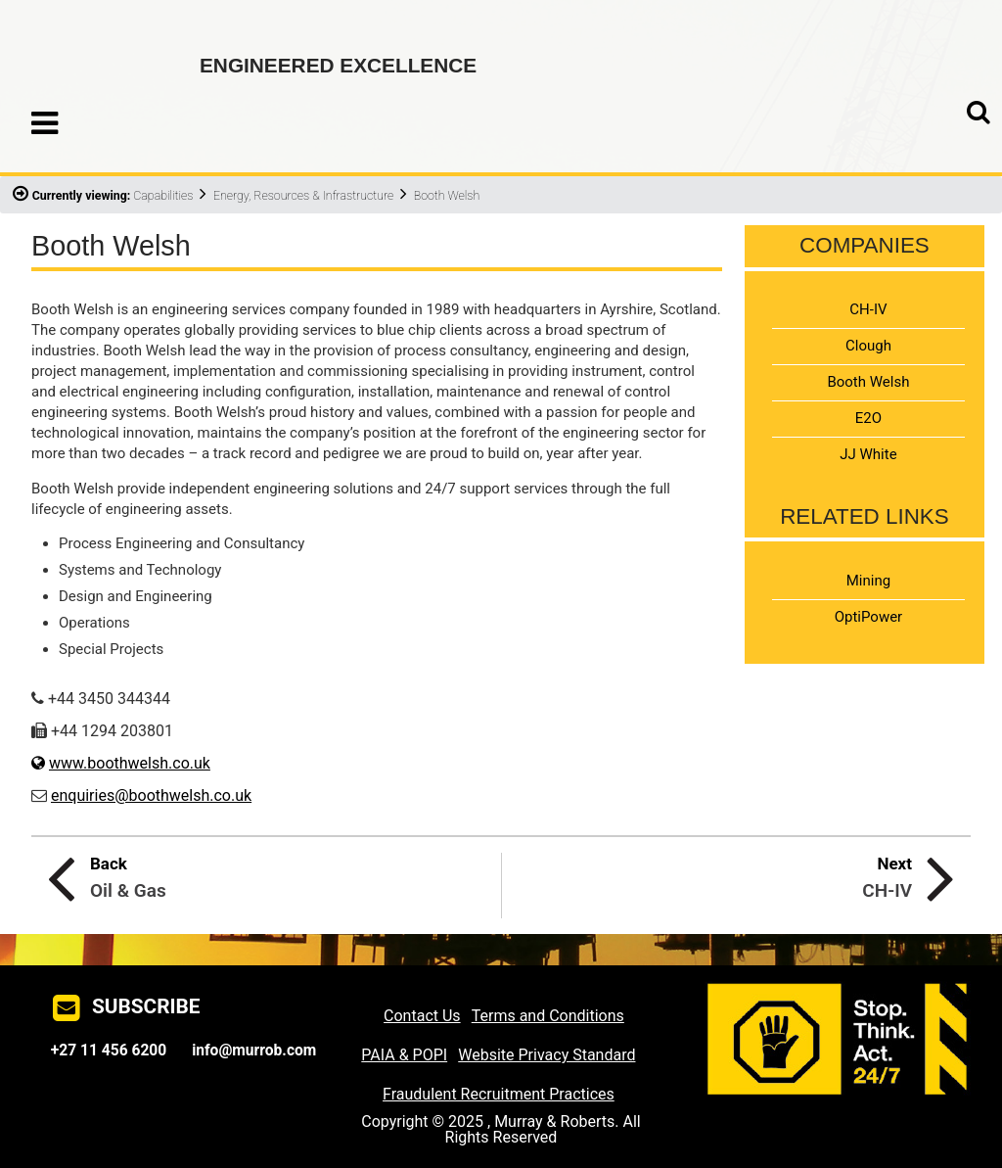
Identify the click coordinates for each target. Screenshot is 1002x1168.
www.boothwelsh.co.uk (129, 763)
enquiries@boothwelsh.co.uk (151, 795)
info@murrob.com (254, 1050)
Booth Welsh (868, 382)
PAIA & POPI (404, 1055)
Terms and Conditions (548, 1015)
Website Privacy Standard (546, 1055)
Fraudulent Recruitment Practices (499, 1094)
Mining (868, 580)
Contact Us (422, 1015)
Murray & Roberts (90, 54)
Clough (868, 345)
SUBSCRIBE (146, 1006)
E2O (868, 418)
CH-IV (868, 309)
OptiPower (869, 617)
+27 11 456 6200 (109, 1050)
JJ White (868, 454)
